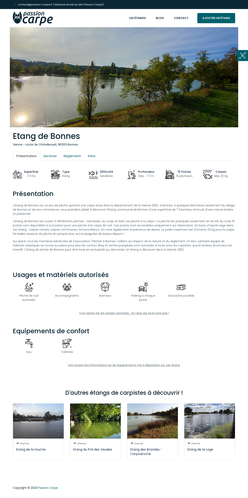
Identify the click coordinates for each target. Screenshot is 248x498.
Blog (160, 18)
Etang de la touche (31, 449)
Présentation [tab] (26, 156)
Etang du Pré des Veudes (92, 449)
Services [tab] (50, 156)
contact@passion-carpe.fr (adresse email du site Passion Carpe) (61, 4)
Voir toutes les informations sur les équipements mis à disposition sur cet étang (124, 365)
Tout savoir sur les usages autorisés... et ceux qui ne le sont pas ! (124, 313)
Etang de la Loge (200, 449)
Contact (181, 18)
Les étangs (137, 18)
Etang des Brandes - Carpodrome (146, 451)
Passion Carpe (48, 488)
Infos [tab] (91, 156)
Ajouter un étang (216, 18)
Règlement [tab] (72, 156)
